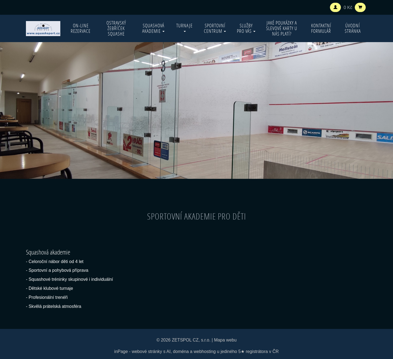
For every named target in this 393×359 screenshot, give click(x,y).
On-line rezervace (81, 28)
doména (181, 351)
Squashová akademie (153, 28)
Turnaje (184, 27)
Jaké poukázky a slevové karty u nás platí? (281, 28)
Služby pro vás (246, 28)
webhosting (204, 351)
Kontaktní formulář (321, 28)
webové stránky (147, 351)
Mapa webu (225, 340)
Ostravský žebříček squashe (116, 28)
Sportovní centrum (215, 28)
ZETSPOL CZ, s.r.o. (191, 340)
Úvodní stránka (353, 28)
